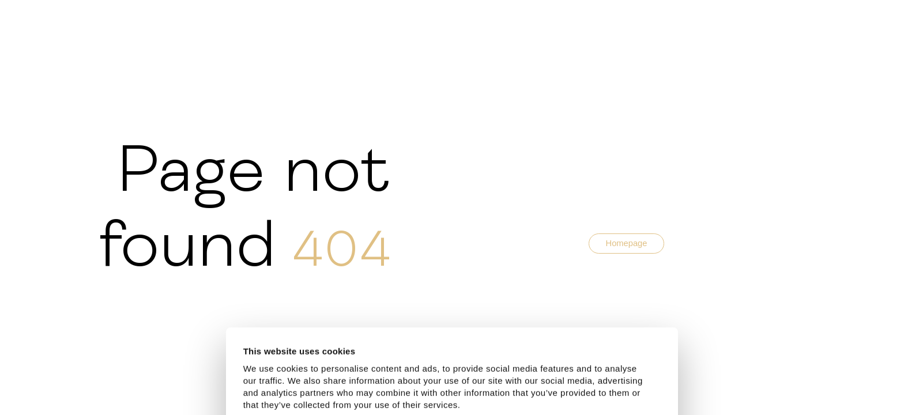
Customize (421, 388)
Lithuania (403, 350)
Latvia (364, 350)
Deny (543, 388)
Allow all (299, 388)
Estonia (329, 350)
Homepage (626, 243)
